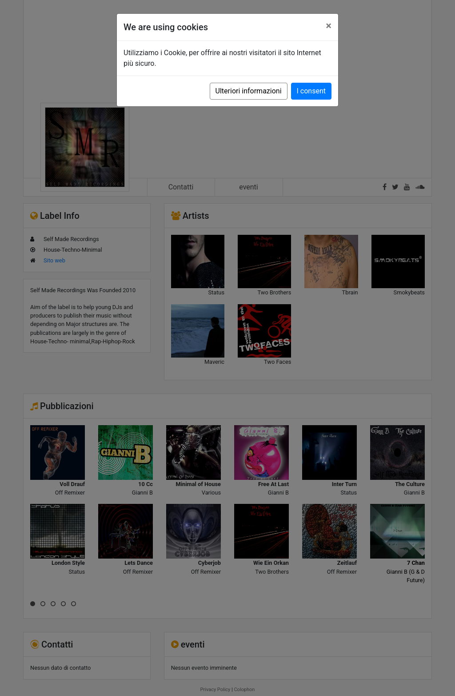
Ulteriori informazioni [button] (249, 91)
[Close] (328, 26)
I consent (311, 91)
